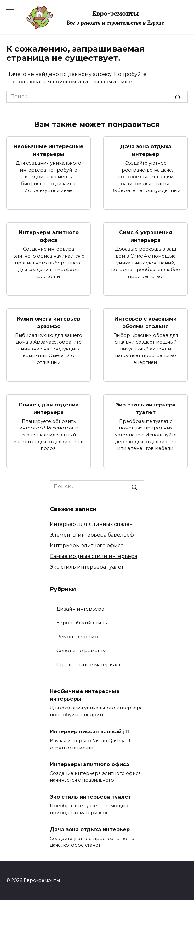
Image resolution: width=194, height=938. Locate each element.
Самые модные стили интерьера (93, 556)
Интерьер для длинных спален (91, 524)
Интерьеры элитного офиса (49, 236)
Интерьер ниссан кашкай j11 (89, 732)
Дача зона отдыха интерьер (145, 150)
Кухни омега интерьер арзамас (48, 322)
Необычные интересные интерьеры (48, 150)
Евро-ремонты (115, 13)
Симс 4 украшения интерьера (145, 236)
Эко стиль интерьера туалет (146, 408)
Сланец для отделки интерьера (49, 408)
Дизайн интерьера (80, 609)
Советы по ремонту (81, 650)
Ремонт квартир (77, 637)
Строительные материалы (89, 665)
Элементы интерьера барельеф (92, 535)
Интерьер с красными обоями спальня (145, 322)
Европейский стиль (81, 623)
